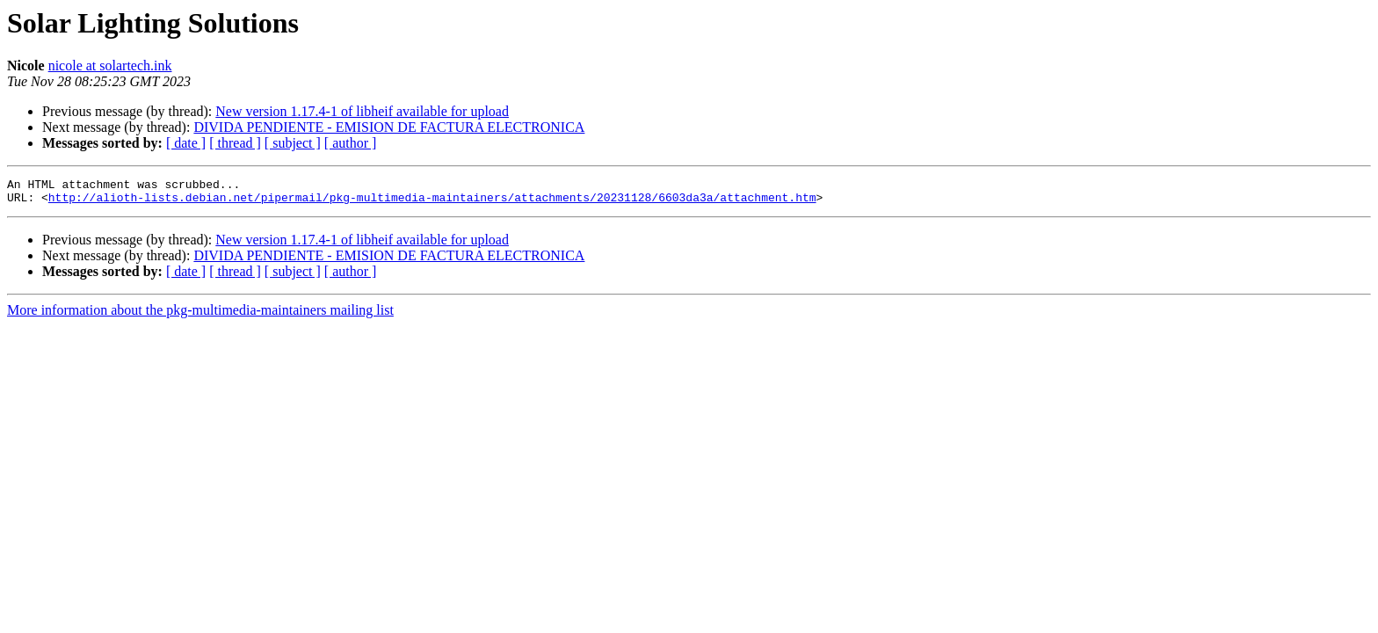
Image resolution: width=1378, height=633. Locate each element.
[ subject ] (293, 142)
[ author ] (350, 142)
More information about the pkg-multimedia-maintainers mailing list (200, 315)
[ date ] (186, 142)
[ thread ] (235, 142)
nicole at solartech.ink (110, 65)
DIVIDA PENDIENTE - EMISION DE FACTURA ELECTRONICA (388, 127)
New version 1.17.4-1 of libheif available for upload (362, 111)
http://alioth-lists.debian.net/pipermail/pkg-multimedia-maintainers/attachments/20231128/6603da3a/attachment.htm (432, 202)
